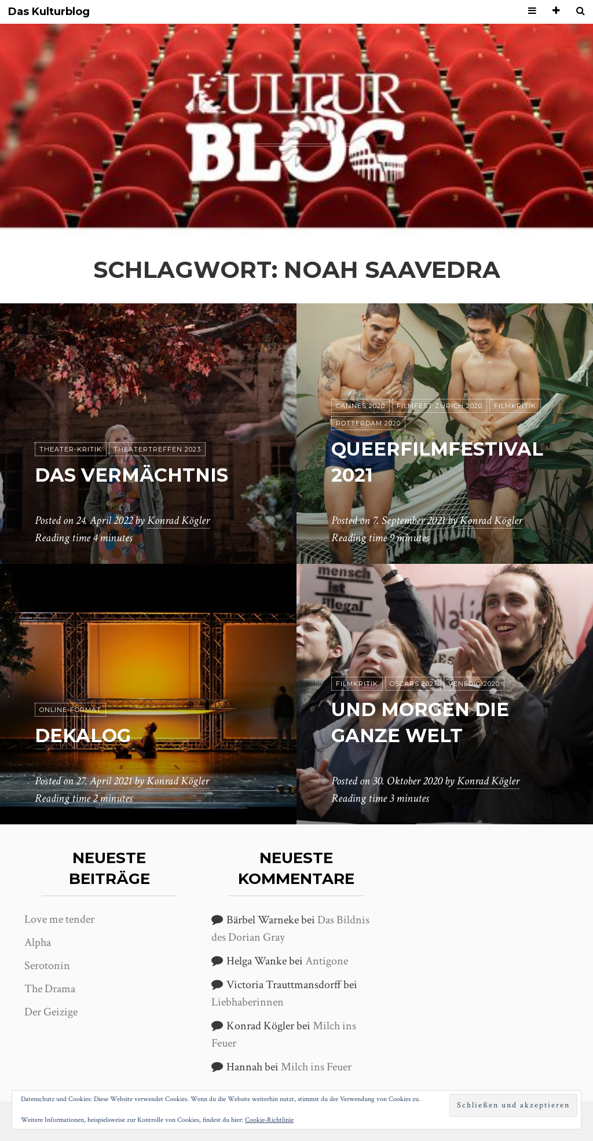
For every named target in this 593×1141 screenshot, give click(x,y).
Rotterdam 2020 (368, 423)
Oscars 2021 (413, 684)
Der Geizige (51, 1011)
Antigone (326, 960)
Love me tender (59, 919)
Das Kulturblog (49, 12)
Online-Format (70, 710)
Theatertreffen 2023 (157, 449)
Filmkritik (515, 406)
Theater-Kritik (70, 449)
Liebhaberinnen (247, 1002)
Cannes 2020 (360, 406)
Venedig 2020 (474, 684)
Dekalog (83, 735)
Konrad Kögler (178, 520)
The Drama (49, 988)
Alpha (37, 942)
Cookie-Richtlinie (269, 1120)
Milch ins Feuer (316, 1066)
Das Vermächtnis (131, 475)
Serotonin (47, 965)
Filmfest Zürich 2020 (439, 406)
